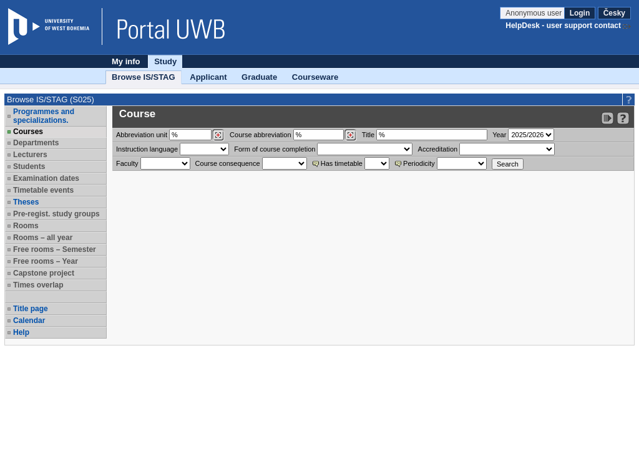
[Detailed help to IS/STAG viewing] (623, 118)
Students (29, 166)
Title (368, 134)
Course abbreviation (260, 134)
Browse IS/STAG (143, 77)
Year (499, 134)
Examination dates (46, 178)
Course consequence (227, 163)
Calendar (29, 320)
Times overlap (38, 285)
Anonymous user (534, 13)
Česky (614, 13)
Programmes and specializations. (43, 116)
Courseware (315, 77)
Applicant (208, 77)
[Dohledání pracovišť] (218, 135)
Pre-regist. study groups (56, 214)
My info (126, 61)
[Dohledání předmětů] (350, 135)
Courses (28, 131)
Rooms (26, 225)
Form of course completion (274, 149)
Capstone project (43, 273)
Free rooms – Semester (54, 249)
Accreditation (438, 149)
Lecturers (30, 154)
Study (165, 61)
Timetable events (43, 190)
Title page (30, 308)
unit (141, 134)
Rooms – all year (42, 237)
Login (580, 13)
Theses (26, 202)
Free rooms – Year (45, 261)
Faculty (127, 163)
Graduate (259, 77)
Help (21, 332)
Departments (36, 142)
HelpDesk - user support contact (563, 25)
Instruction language (147, 149)
